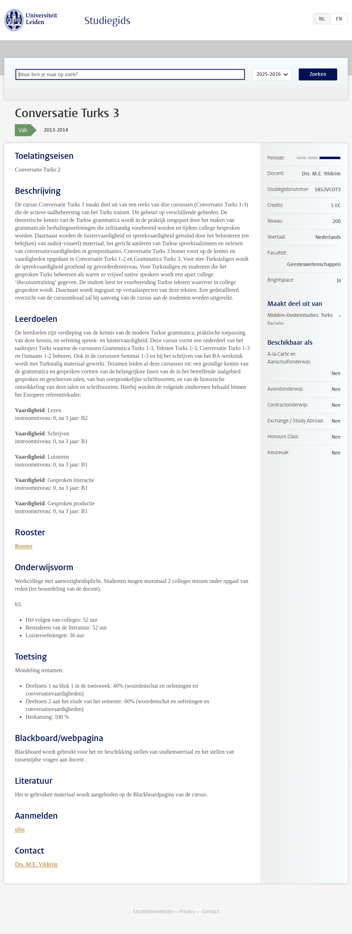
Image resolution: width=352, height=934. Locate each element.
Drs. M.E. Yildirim (36, 864)
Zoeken (318, 74)
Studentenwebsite (152, 911)
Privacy (187, 911)
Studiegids (107, 20)
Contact (210, 911)
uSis (20, 829)
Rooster (23, 546)
